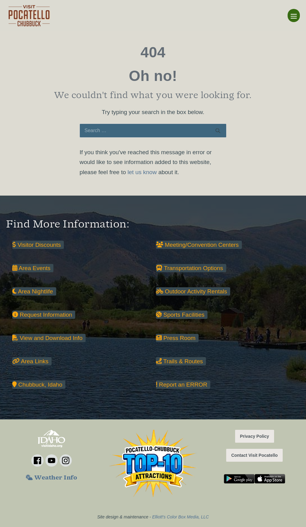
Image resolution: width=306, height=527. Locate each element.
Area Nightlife (32, 291)
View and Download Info (47, 338)
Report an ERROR (181, 384)
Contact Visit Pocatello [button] (254, 455)
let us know (142, 172)
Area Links (30, 361)
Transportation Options (189, 268)
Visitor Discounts (36, 245)
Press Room (176, 338)
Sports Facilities (180, 314)
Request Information (42, 314)
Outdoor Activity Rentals (191, 291)
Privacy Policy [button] (254, 436)
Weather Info (51, 478)
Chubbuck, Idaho (37, 384)
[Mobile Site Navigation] (294, 15)
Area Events (31, 268)
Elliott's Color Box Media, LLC (180, 516)
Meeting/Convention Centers (197, 245)
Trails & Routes (179, 361)
